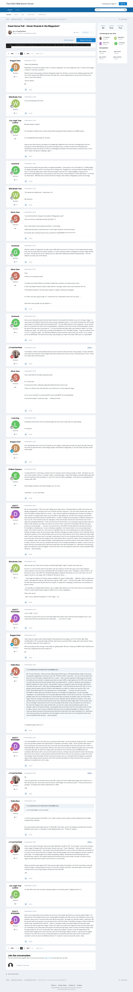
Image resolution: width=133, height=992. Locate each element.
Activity (18, 10)
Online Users (31, 14)
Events (16, 14)
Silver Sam (15, 212)
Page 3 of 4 (40, 53)
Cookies (79, 985)
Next (28, 53)
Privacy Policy (62, 985)
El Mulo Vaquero (15, 469)
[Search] (104, 9)
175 (15, 113)
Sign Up (123, 3)
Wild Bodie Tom (15, 97)
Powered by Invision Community (66, 989)
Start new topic (68, 40)
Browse (10, 10)
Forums (8, 14)
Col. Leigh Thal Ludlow (15, 122)
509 (16, 523)
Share (76, 32)
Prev (12, 53)
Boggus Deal (15, 61)
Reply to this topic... (23, 965)
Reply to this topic (86, 40)
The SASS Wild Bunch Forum (20, 3)
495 (16, 363)
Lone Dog (15, 418)
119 (15, 180)
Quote (30, 89)
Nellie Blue (15, 665)
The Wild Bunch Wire (29, 33)
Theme (53, 985)
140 (15, 434)
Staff (22, 14)
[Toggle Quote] (27, 669)
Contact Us (72, 985)
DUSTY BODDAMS (15, 507)
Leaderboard (42, 14)
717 (15, 77)
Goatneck (15, 164)
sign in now (48, 958)
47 (15, 681)
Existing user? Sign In (109, 4)
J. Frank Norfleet (20, 31)
